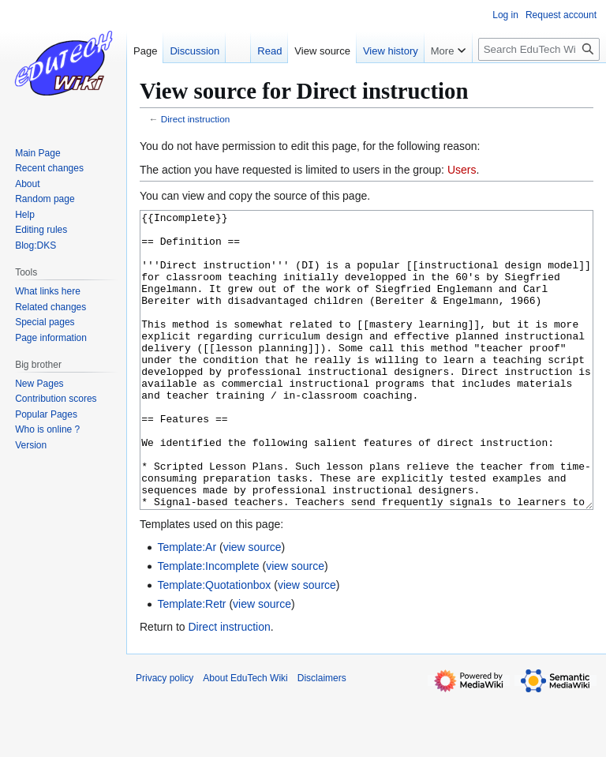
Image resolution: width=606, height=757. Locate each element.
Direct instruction (195, 119)
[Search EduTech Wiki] (539, 49)
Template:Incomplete (208, 625)
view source (252, 606)
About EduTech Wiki (245, 737)
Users (462, 169)
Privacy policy (164, 737)
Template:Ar (186, 606)
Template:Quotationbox (214, 644)
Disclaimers (321, 737)
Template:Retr (191, 663)
